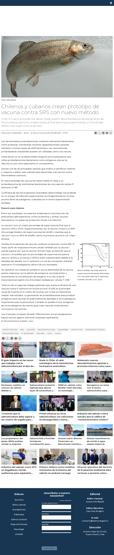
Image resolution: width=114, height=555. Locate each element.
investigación (10, 330)
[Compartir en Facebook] (95, 133)
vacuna (40, 333)
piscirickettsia (10, 333)
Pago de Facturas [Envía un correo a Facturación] (19, 524)
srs (22, 330)
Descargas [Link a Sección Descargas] (19, 529)
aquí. (31, 321)
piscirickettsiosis (95, 330)
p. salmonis (27, 333)
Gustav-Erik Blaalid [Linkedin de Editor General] (95, 502)
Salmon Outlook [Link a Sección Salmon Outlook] (19, 519)
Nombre (45, 514)
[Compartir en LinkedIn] (103, 133)
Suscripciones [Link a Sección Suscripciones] (19, 509)
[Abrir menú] (111, 3)
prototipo (77, 330)
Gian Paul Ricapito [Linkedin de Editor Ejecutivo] (95, 511)
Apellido (45, 524)
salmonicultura (46, 330)
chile (58, 333)
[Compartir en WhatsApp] (110, 133)
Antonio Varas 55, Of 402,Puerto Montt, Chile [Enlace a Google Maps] (95, 533)
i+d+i (49, 333)
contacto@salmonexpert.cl (95, 521)
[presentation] (59, 538)
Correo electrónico (50, 503)
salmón (31, 330)
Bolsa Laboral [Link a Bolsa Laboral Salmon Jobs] (19, 505)
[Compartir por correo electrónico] (107, 133)
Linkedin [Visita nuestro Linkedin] (19, 534)
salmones (63, 330)
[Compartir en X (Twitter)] (99, 133)
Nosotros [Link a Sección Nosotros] (19, 500)
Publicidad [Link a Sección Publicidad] (19, 514)
